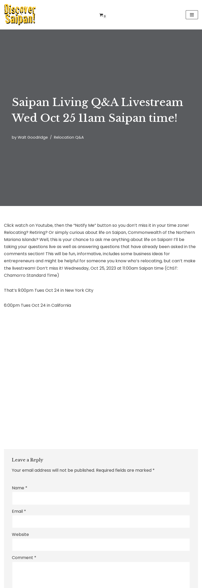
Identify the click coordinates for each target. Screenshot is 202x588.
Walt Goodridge (33, 137)
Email (19, 511)
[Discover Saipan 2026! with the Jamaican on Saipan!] (20, 15)
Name (19, 488)
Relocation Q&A (69, 137)
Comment (24, 558)
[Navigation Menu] (192, 14)
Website (20, 534)
